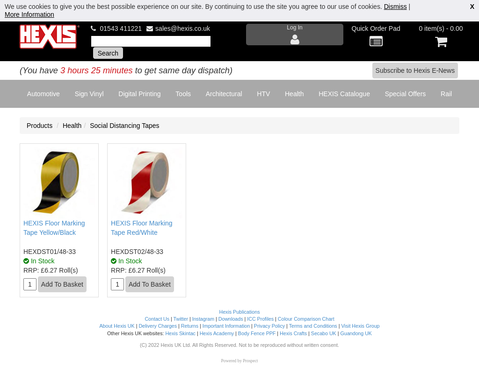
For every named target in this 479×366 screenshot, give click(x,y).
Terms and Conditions (313, 326)
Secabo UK (323, 333)
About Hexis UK (116, 326)
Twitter (181, 319)
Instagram (203, 319)
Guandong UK (356, 333)
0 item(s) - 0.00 (440, 37)
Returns (189, 326)
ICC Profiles (260, 319)
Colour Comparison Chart (306, 319)
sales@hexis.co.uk (182, 28)
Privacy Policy (269, 326)
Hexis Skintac (180, 333)
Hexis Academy (217, 333)
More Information (29, 14)
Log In (294, 34)
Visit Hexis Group (360, 326)
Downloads (230, 319)
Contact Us (157, 319)
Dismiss (395, 6)
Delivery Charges (157, 326)
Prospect (250, 361)
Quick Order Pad (375, 37)
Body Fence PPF (257, 333)
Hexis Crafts (293, 333)
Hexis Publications (239, 312)
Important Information (226, 326)
